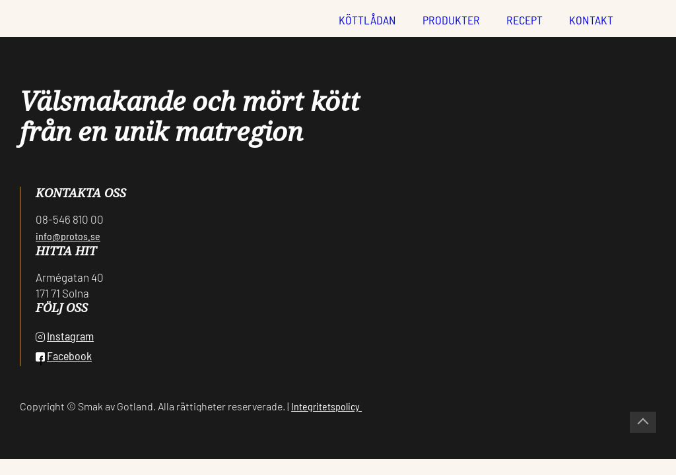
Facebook (64, 355)
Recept (524, 20)
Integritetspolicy (326, 406)
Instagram (65, 336)
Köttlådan (367, 20)
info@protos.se (68, 236)
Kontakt (591, 20)
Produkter (451, 20)
